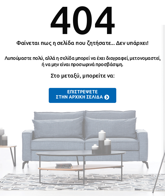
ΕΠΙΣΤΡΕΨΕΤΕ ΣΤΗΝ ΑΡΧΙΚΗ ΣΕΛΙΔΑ (82, 94)
